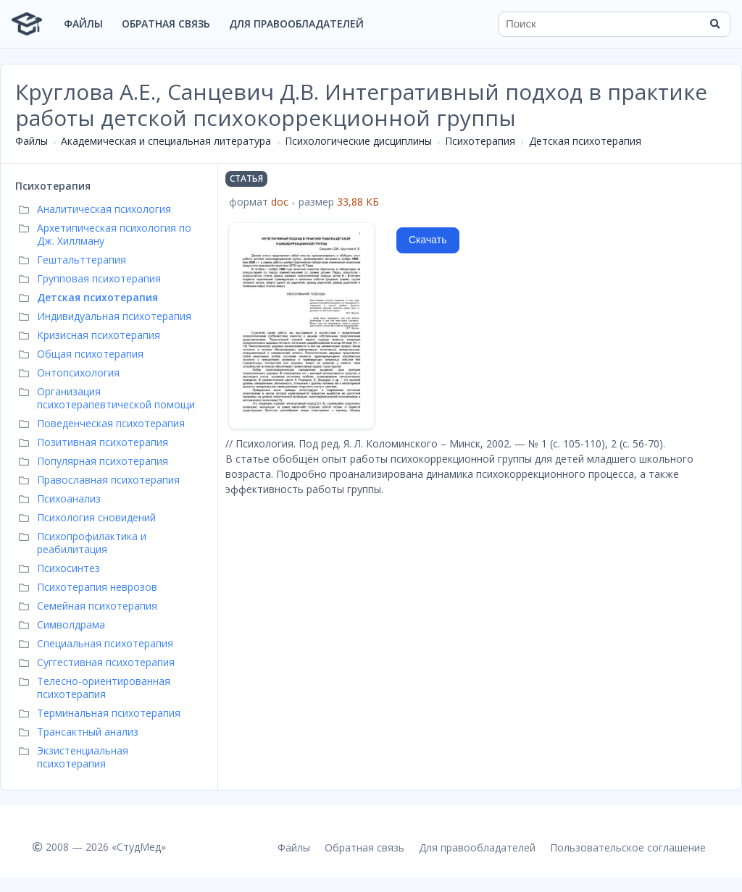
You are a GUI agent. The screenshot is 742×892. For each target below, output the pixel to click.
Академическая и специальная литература (166, 141)
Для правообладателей (296, 23)
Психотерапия (480, 141)
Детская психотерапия (585, 141)
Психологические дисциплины (358, 141)
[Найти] (714, 24)
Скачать (428, 239)
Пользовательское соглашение (628, 847)
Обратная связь (166, 23)
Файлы (83, 23)
